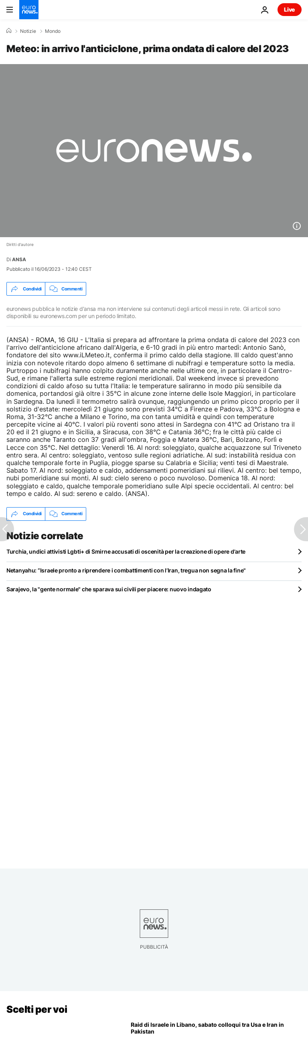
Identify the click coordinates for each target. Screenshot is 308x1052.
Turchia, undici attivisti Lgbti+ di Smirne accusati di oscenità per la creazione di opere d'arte (125, 551)
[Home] (8, 31)
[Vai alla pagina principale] (28, 9)
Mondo (53, 31)
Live (289, 9)
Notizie (28, 31)
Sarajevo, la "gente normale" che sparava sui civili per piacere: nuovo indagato (108, 589)
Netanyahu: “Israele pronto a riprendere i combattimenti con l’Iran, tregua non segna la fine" (126, 570)
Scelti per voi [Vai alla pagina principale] (36, 1009)
